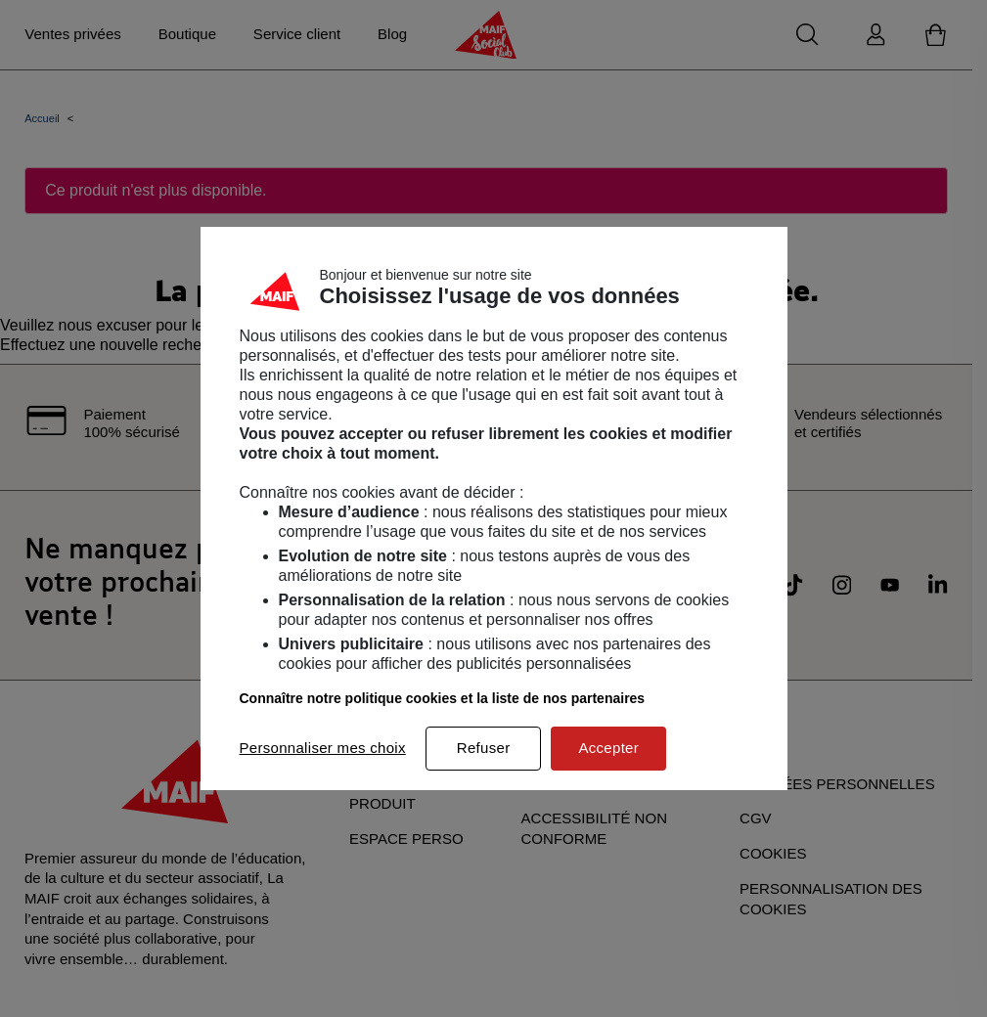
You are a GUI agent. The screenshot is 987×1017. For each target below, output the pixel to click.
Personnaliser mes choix (323, 747)
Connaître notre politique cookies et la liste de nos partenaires (443, 698)
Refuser (484, 747)
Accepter (608, 747)
